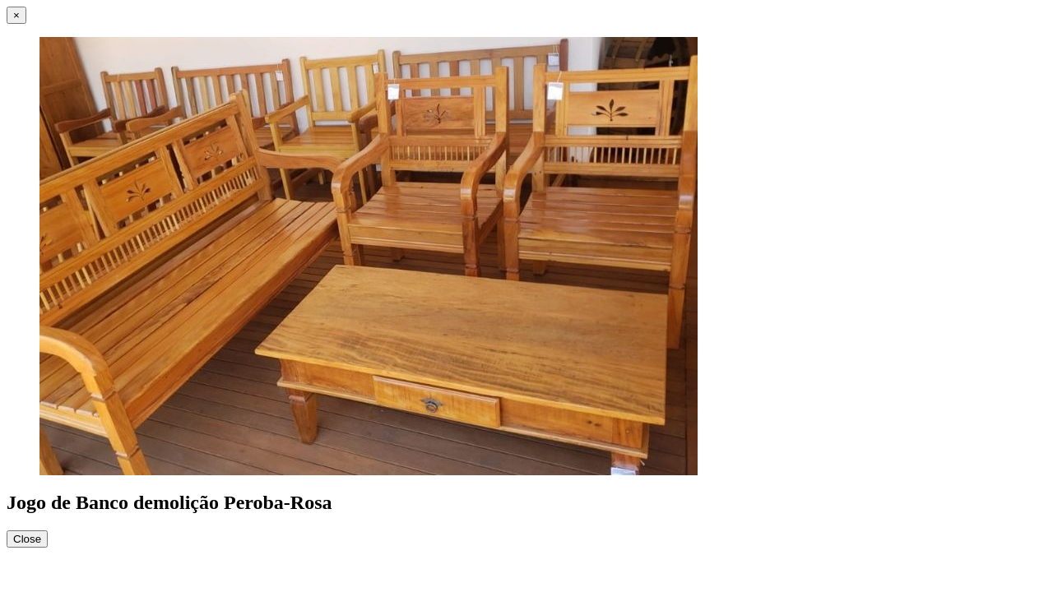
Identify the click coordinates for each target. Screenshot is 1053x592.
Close (27, 539)
